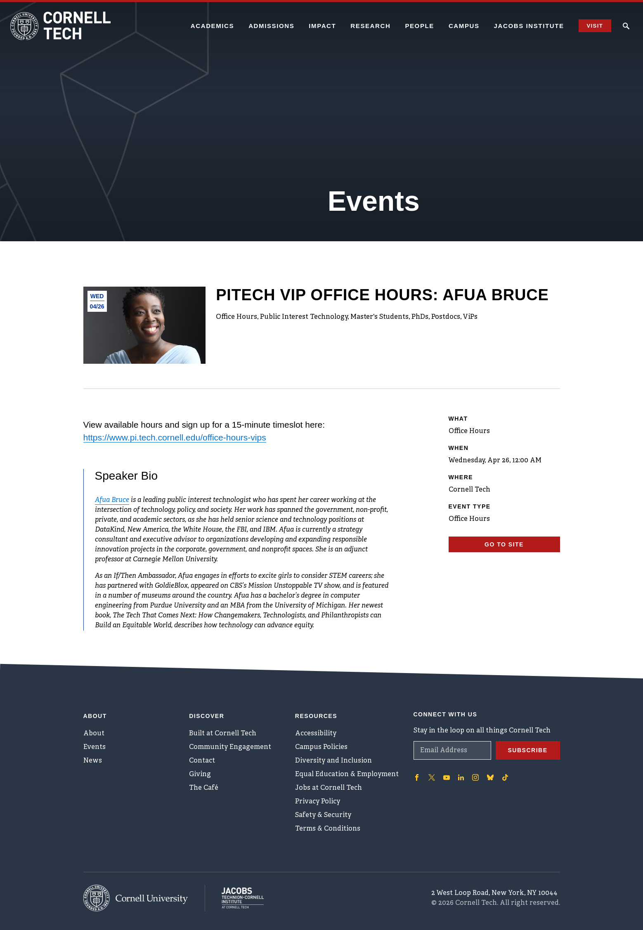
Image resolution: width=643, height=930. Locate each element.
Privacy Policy (317, 802)
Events (94, 747)
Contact (202, 761)
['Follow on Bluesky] (490, 777)
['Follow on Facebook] (417, 777)
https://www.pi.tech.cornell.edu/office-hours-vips (174, 437)
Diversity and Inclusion (333, 761)
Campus (464, 25)
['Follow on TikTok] (505, 777)
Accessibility (315, 734)
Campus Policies (321, 747)
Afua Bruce (112, 500)
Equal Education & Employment (347, 774)
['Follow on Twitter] (431, 777)
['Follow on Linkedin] (461, 777)
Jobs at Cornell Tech (328, 788)
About (93, 734)
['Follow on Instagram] (475, 777)
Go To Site (504, 544)
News (92, 761)
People (419, 25)
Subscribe (528, 750)
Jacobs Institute (529, 25)
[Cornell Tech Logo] (61, 26)
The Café (203, 788)
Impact (322, 25)
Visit (595, 26)
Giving (200, 774)
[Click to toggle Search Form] (626, 26)
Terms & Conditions (327, 829)
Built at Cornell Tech (222, 734)
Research (370, 25)
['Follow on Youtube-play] (446, 777)
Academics (212, 25)
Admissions (271, 25)
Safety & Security (323, 815)
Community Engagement (230, 747)
